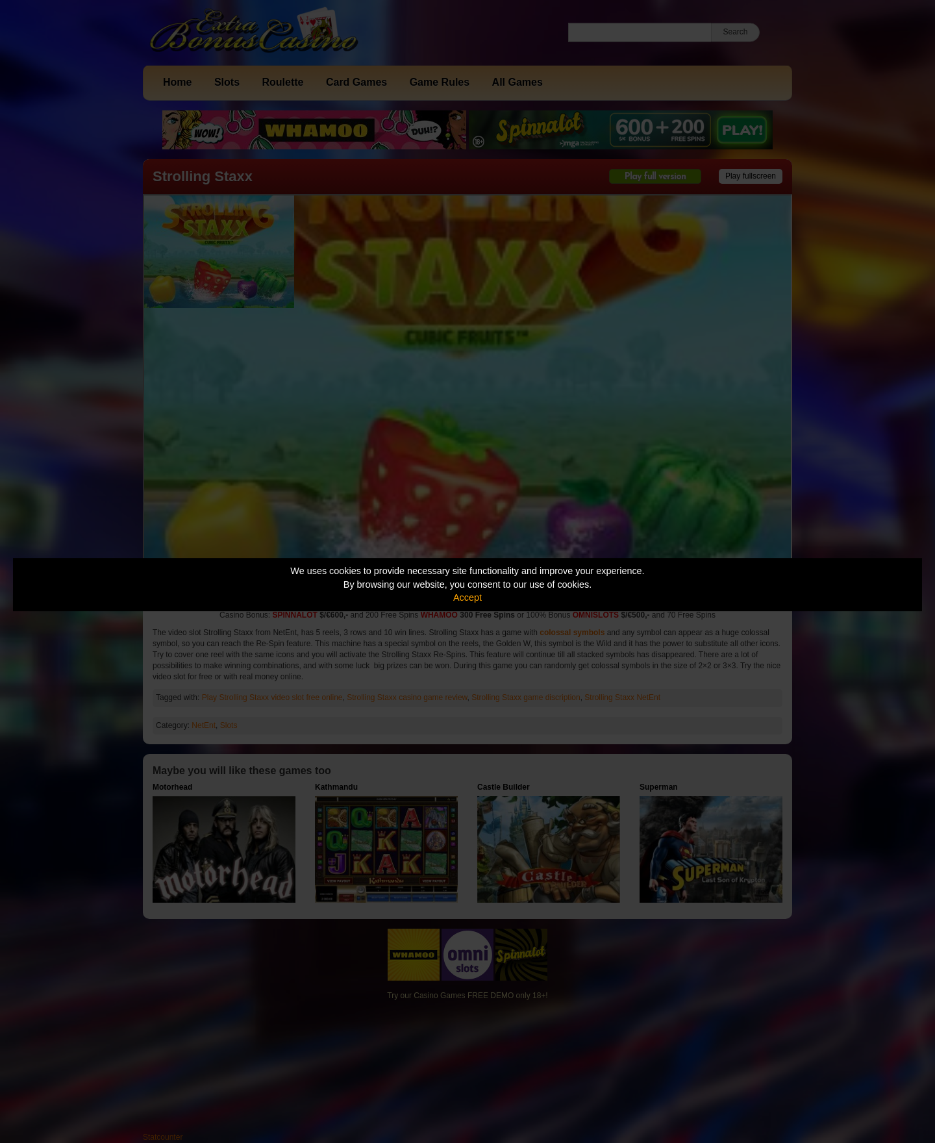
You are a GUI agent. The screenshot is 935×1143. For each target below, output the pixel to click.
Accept (467, 597)
